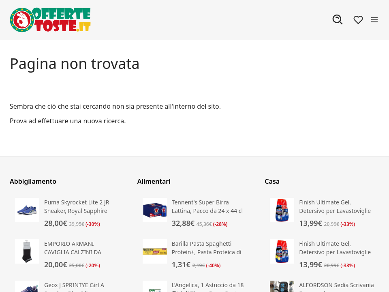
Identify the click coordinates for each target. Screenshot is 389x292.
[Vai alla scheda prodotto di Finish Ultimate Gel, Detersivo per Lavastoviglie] (322, 213)
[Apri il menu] (374, 20)
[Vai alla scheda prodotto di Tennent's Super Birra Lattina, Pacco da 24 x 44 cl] (194, 213)
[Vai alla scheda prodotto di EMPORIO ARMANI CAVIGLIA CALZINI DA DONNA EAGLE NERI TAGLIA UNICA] (67, 254)
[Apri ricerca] (338, 20)
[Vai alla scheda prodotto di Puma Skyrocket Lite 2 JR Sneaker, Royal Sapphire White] (67, 213)
